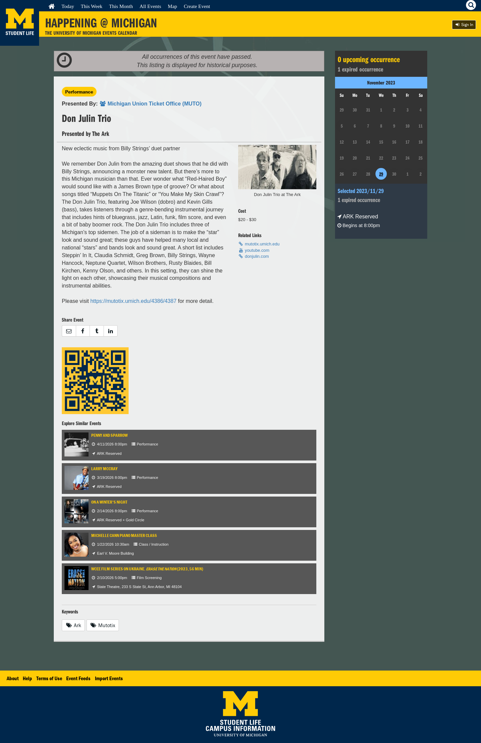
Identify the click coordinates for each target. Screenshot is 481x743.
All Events (150, 6)
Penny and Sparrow (109, 435)
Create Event (197, 6)
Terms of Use (49, 678)
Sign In (464, 24)
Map (172, 6)
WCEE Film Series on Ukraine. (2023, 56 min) (147, 569)
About (13, 678)
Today (67, 6)
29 (381, 174)
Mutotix (103, 625)
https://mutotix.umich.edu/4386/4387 (133, 301)
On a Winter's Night (109, 502)
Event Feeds (78, 678)
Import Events (109, 678)
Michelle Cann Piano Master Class (124, 535)
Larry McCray (104, 469)
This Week (92, 6)
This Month (121, 6)
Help (27, 678)
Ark (73, 625)
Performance (79, 91)
